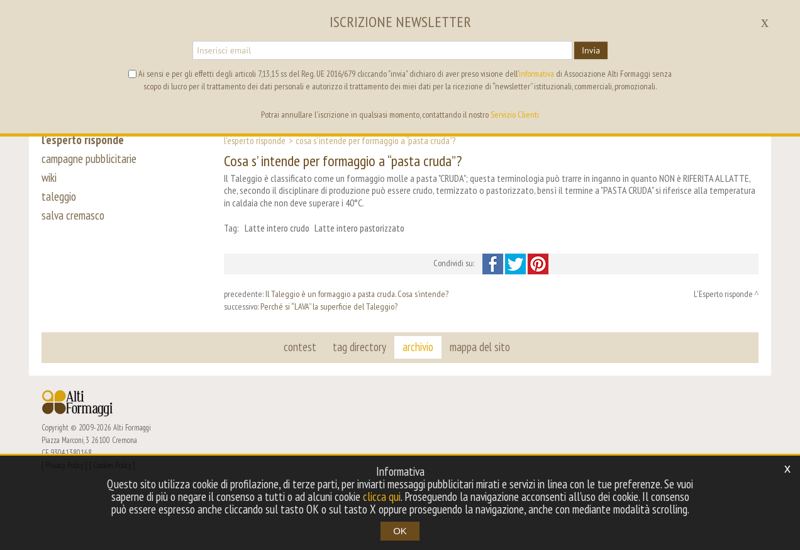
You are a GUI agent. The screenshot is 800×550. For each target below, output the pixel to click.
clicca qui (382, 496)
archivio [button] (418, 346)
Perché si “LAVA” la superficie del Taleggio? (328, 306)
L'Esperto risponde (255, 140)
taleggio (59, 196)
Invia (591, 50)
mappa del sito (480, 346)
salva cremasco (73, 215)
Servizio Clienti (515, 114)
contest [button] (300, 346)
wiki (49, 177)
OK (400, 530)
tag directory (359, 346)
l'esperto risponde (83, 139)
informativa (536, 73)
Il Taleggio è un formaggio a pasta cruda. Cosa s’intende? (356, 294)
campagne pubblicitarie (89, 158)
